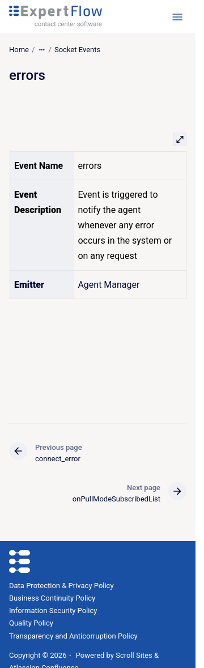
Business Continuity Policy (52, 598)
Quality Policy (31, 623)
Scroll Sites (134, 655)
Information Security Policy (53, 610)
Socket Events (77, 49)
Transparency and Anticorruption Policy (73, 636)
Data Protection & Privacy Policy (61, 585)
